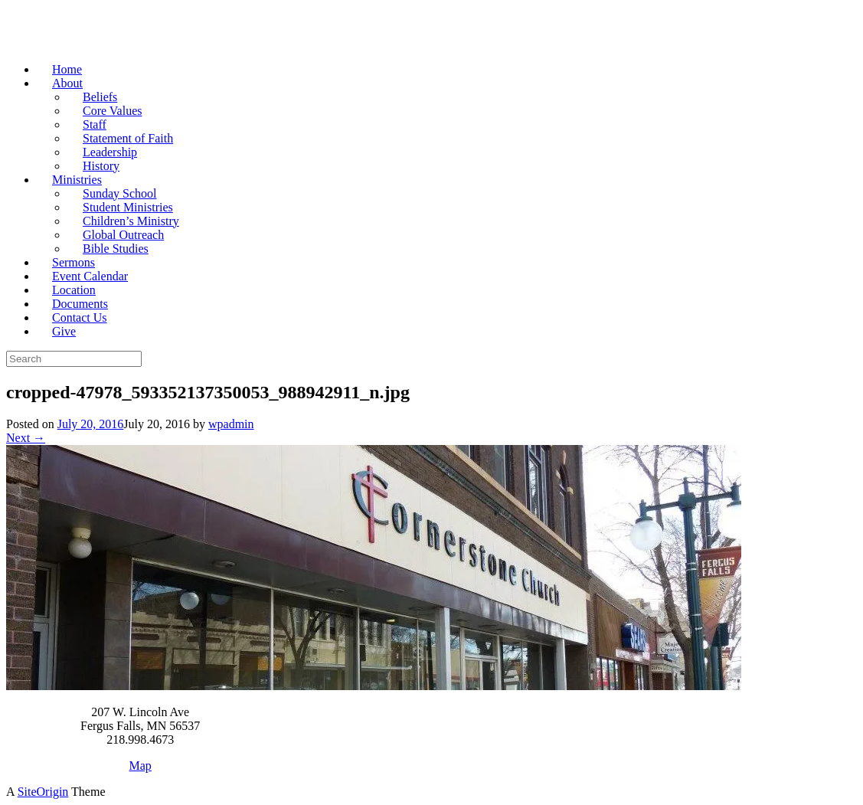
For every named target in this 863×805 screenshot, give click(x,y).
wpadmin (231, 423)
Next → (25, 437)
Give (64, 331)
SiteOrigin (43, 791)
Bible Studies (116, 248)
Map (140, 765)
